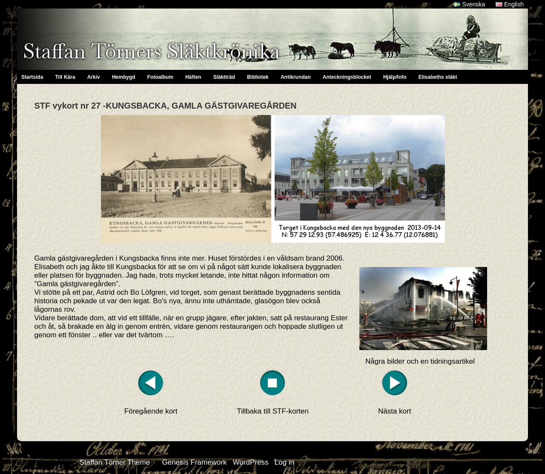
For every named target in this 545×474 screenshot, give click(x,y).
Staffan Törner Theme (115, 462)
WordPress (251, 462)
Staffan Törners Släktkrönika (151, 51)
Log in (284, 462)
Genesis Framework (194, 462)
